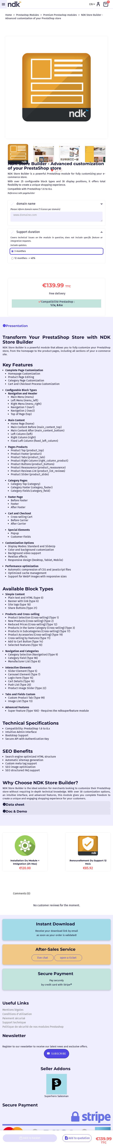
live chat (42, 957)
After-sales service (55, 949)
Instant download (55, 923)
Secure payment (55, 973)
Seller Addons (55, 1068)
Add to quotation (77, 1140)
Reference (13, 193)
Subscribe (56, 1053)
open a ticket (68, 957)
